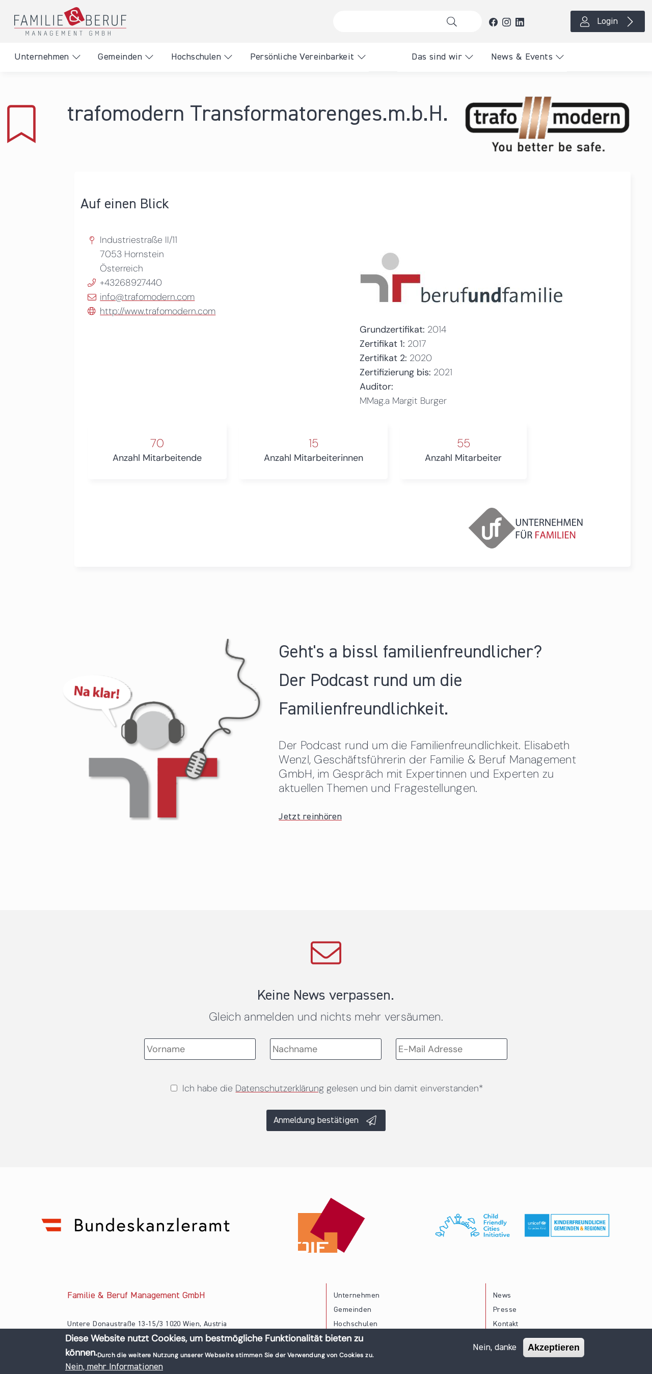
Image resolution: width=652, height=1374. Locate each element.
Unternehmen (41, 57)
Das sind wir (437, 57)
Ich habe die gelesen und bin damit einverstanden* (332, 1088)
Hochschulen (196, 57)
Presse (505, 1309)
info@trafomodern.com (147, 297)
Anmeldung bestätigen (316, 1120)
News (502, 1295)
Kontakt (506, 1324)
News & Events (522, 57)
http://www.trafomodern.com (157, 311)
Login (607, 21)
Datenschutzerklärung (279, 1088)
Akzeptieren (554, 1348)
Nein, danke (495, 1348)
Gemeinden (120, 57)
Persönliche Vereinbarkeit (302, 57)
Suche (455, 21)
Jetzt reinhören (310, 816)
